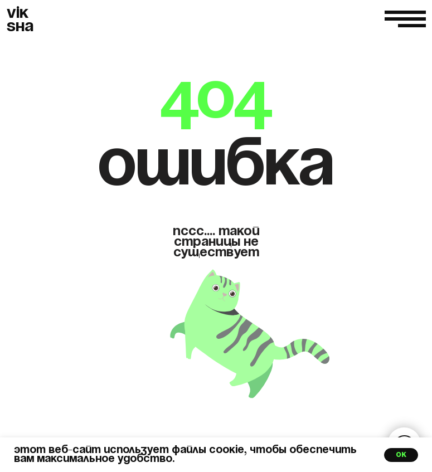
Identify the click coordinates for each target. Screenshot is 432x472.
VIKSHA (20, 20)
